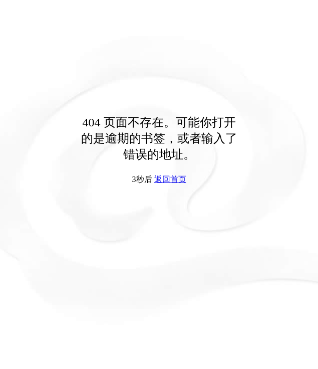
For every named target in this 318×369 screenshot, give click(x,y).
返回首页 (170, 179)
